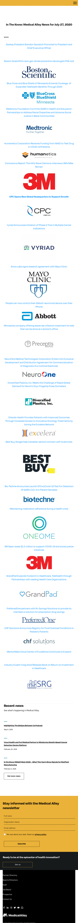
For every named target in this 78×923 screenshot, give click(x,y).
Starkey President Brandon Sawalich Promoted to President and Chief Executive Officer (39, 38)
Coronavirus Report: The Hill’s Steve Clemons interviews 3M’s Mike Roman (39, 156)
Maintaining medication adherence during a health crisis (39, 500)
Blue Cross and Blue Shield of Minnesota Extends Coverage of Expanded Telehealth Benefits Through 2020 (39, 77)
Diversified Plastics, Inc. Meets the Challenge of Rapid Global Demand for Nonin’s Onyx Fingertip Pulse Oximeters (39, 376)
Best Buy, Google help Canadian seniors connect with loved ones (39, 433)
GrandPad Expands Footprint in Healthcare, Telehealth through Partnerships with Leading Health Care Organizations (39, 569)
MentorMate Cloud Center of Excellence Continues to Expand (39, 643)
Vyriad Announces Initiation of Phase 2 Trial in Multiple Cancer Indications (39, 218)
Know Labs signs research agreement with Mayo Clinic (39, 258)
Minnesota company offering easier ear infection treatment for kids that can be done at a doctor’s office (39, 319)
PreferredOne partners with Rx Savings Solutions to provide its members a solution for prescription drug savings (39, 602)
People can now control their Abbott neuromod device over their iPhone (39, 296)
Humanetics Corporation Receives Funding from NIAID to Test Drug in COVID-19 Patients (39, 137)
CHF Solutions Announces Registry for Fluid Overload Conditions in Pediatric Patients (39, 621)
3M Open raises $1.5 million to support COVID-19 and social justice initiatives (39, 540)
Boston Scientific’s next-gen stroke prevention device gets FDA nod (39, 53)
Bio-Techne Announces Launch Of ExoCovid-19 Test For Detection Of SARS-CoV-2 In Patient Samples (39, 479)
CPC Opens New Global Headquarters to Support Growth (39, 188)
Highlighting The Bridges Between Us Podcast (23, 717)
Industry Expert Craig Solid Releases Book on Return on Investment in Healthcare (39, 658)
